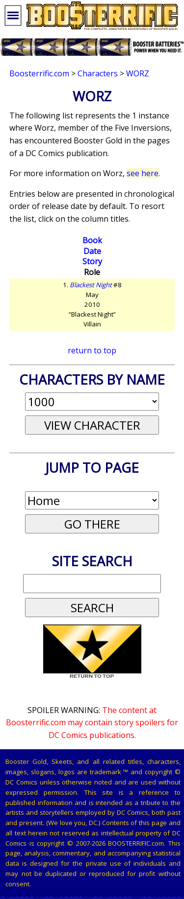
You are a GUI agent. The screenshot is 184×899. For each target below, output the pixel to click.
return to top (92, 350)
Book (92, 240)
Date (92, 251)
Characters (98, 73)
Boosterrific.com (39, 73)
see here (142, 173)
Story (92, 261)
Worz (137, 73)
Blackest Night (91, 284)
